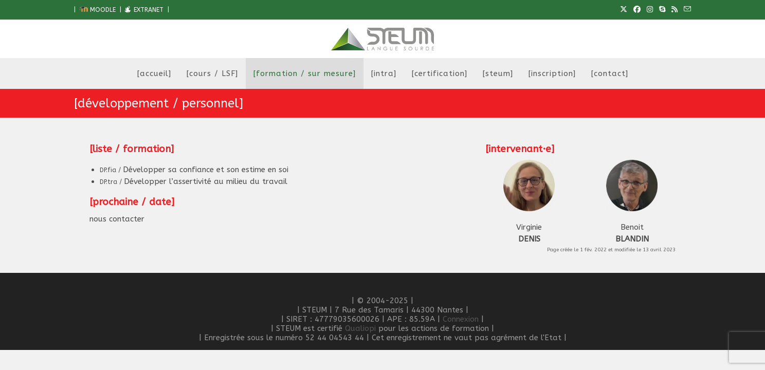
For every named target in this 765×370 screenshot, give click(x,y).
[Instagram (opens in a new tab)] (650, 10)
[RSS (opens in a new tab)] (674, 10)
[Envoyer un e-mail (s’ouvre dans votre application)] (686, 10)
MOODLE (98, 9)
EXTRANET (143, 9)
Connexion (461, 319)
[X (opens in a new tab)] (623, 10)
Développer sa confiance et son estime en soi (194, 169)
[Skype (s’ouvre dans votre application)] (662, 10)
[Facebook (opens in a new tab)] (637, 10)
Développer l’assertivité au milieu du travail (193, 181)
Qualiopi (360, 328)
